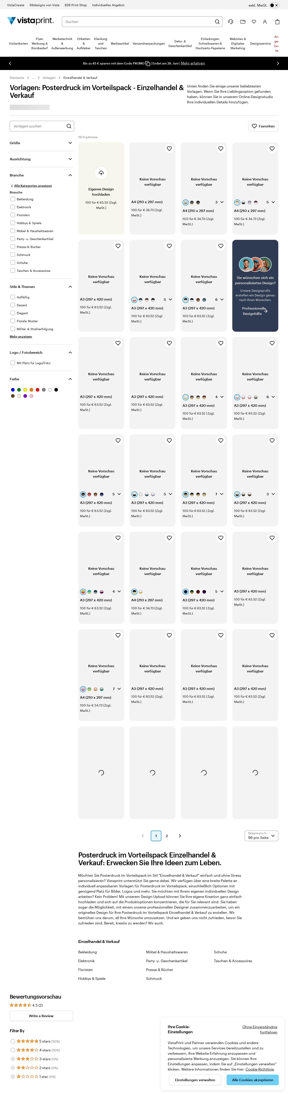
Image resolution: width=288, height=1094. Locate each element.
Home (33, 1055)
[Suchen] (217, 21)
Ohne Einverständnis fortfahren (259, 1029)
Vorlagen (49, 77)
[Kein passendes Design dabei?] (255, 278)
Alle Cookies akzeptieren (252, 1080)
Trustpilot (198, 984)
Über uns (152, 993)
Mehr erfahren (193, 63)
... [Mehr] (33, 77)
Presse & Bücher (159, 938)
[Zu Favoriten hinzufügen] (169, 148)
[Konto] (265, 22)
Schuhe (220, 920)
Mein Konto (106, 993)
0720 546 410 (18, 1055)
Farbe (14, 379)
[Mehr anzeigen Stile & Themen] (21, 336)
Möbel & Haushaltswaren (167, 920)
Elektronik (86, 929)
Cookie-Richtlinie (260, 1069)
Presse (150, 1013)
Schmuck (154, 946)
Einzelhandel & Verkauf (80, 77)
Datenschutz (64, 1055)
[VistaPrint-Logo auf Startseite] (30, 21)
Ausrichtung (20, 159)
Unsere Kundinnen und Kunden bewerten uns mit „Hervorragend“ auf (223, 990)
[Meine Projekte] (242, 22)
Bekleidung (87, 920)
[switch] (264, 5)
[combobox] (138, 21)
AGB (77, 1055)
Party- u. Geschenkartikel (166, 929)
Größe (15, 143)
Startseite (17, 77)
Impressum (47, 1055)
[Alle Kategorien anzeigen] (31, 185)
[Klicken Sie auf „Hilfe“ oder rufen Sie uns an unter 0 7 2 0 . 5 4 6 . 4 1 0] (230, 22)
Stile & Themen (22, 286)
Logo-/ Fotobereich (26, 352)
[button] (142, 804)
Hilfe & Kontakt (109, 1000)
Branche (17, 175)
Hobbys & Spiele (91, 946)
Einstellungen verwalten (195, 1080)
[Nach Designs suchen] (69, 126)
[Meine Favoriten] (254, 21)
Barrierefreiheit (109, 1013)
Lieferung (105, 1007)
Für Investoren (155, 1007)
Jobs (148, 1000)
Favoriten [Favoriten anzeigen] (263, 126)
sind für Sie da (26, 1012)
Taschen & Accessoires (233, 929)
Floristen (85, 938)
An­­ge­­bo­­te (276, 43)
